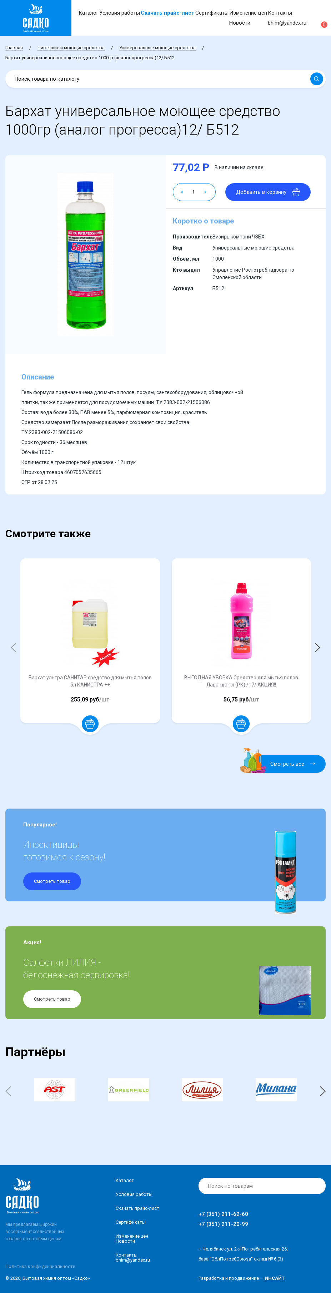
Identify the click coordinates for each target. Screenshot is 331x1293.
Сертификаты (212, 13)
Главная (14, 47)
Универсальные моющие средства (157, 47)
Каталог (89, 13)
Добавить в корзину (268, 192)
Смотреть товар (52, 881)
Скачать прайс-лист (167, 13)
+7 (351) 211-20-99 (223, 1224)
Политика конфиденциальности (40, 1266)
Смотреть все (282, 764)
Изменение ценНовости (132, 1238)
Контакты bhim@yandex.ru (133, 1257)
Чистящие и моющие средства (71, 47)
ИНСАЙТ (275, 1278)
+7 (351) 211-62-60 (223, 1214)
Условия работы (119, 13)
